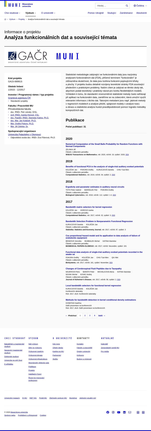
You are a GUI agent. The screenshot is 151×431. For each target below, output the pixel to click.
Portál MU (43, 398)
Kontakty (80, 344)
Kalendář (104, 344)
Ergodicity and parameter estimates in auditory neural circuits (95, 187)
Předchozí (71, 316)
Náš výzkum (33, 344)
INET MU (33, 398)
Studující (111, 13)
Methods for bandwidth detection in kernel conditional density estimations (101, 300)
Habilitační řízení (34, 374)
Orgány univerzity (83, 351)
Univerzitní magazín (12, 398)
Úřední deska (58, 348)
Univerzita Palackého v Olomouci (24, 134)
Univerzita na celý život (13, 360)
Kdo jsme (56, 344)
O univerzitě (62, 338)
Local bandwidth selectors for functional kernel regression (93, 286)
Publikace (32, 367)
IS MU (24, 398)
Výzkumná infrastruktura (37, 359)
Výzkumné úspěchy (35, 351)
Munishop (73, 398)
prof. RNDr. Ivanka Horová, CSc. (25, 115)
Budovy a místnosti (84, 359)
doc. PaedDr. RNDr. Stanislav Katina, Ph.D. (30, 118)
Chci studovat (14, 338)
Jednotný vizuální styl (87, 398)
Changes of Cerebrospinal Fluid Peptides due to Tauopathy (94, 269)
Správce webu (9, 415)
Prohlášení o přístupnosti (27, 415)
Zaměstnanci (126, 13)
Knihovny (80, 355)
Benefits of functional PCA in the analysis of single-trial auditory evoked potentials (105, 167)
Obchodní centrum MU (58, 398)
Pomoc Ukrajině (96, 13)
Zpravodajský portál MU (110, 348)
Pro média (105, 351)
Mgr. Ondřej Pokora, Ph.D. (22, 124)
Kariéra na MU (58, 351)
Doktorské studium (11, 357)
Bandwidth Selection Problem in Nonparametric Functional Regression (99, 221)
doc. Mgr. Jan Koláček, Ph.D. (23, 121)
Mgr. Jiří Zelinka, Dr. (19, 126)
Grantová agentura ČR (19, 98)
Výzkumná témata (35, 355)
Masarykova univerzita (19, 412)
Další (101, 316)
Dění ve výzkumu (35, 348)
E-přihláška (8, 364)
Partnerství (57, 355)
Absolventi (141, 13)
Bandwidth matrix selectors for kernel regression (89, 207)
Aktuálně (107, 338)
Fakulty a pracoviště (84, 348)
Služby (55, 359)
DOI (127, 155)
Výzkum (33, 338)
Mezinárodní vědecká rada (38, 363)
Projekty (31, 370)
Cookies (43, 415)
